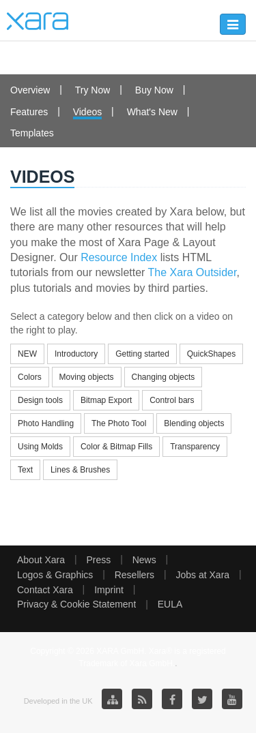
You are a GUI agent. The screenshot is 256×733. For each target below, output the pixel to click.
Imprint (109, 589)
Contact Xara (45, 589)
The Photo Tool (119, 423)
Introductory (76, 354)
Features (29, 111)
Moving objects (86, 377)
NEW (27, 354)
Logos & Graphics (55, 574)
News (144, 559)
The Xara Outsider (192, 272)
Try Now (93, 90)
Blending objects (194, 423)
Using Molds (40, 446)
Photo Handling (46, 423)
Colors (30, 377)
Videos (87, 111)
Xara (37, 21)
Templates (32, 133)
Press (98, 559)
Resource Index (119, 257)
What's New (152, 111)
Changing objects (163, 377)
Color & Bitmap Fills (116, 446)
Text (25, 470)
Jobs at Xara (203, 574)
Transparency (195, 446)
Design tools (40, 400)
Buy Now (154, 90)
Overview (30, 90)
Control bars (172, 400)
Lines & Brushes (80, 470)
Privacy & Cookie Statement (76, 604)
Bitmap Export (106, 400)
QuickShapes (211, 354)
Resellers (134, 574)
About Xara (41, 559)
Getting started (142, 354)
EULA (170, 604)
